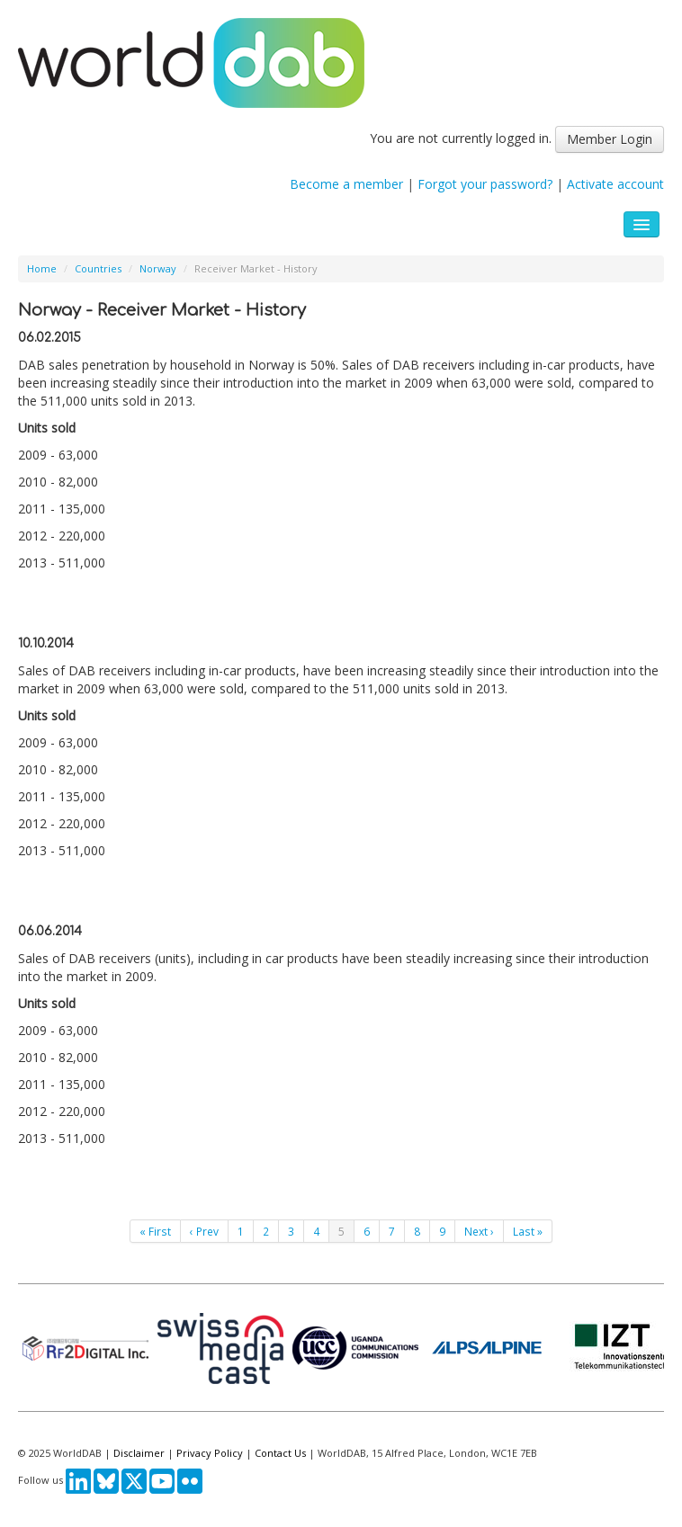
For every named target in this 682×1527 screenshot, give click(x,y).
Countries (98, 268)
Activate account (615, 183)
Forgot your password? (484, 183)
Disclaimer (139, 1453)
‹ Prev (204, 1231)
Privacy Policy (209, 1453)
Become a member (346, 183)
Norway (157, 268)
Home (42, 268)
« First (155, 1231)
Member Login (609, 138)
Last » (528, 1231)
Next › (479, 1231)
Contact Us (280, 1453)
